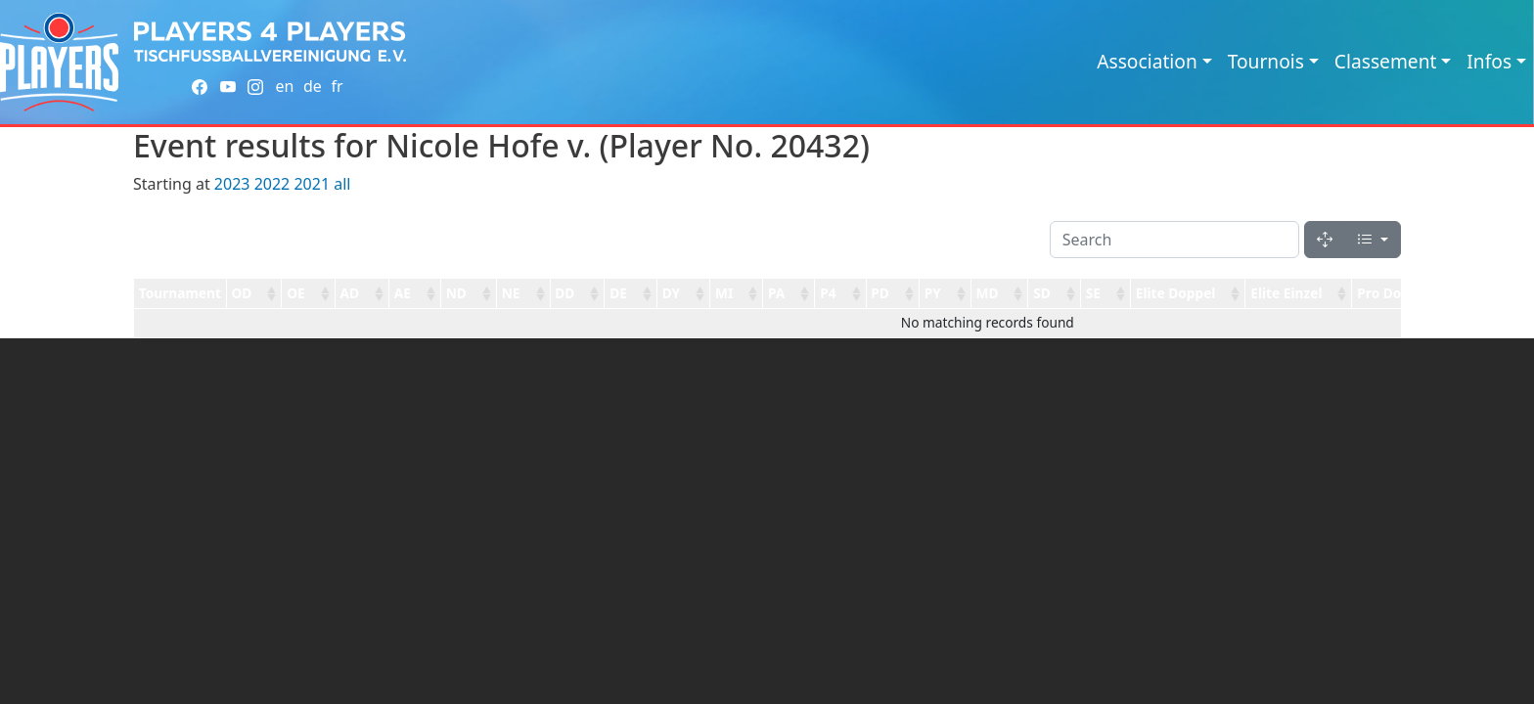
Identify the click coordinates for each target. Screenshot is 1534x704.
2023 (232, 184)
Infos (1488, 61)
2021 (311, 184)
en (284, 86)
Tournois (1266, 61)
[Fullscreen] (1324, 239)
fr (336, 86)
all (342, 184)
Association (1147, 61)
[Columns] (1372, 239)
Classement (1385, 61)
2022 (272, 184)
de (312, 86)
